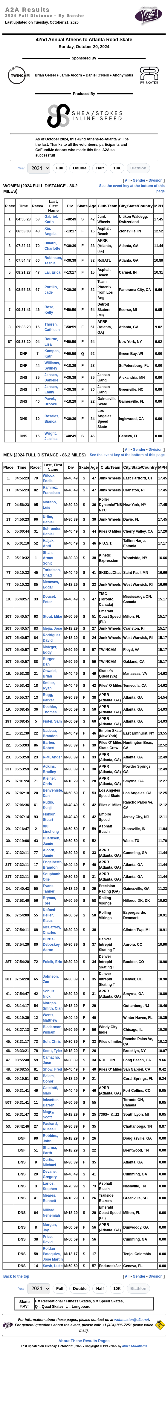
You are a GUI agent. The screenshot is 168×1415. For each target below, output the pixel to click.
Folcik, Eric (52, 962)
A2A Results (27, 9)
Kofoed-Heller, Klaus (49, 915)
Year (21, 168)
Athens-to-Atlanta (134, 1346)
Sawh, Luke (52, 1266)
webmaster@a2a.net (131, 1320)
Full (59, 168)
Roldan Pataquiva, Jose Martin (53, 1254)
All (127, 180)
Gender (139, 180)
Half (100, 168)
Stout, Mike (52, 616)
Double (79, 168)
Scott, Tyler (52, 1051)
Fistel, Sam (52, 721)
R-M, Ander (52, 757)
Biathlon (138, 168)
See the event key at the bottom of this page (127, 455)
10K (116, 168)
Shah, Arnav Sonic (48, 558)
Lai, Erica (52, 272)
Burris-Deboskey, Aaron (51, 944)
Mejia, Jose (52, 628)
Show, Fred (52, 1069)
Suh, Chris (52, 1042)
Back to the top (16, 1276)
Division (156, 180)
